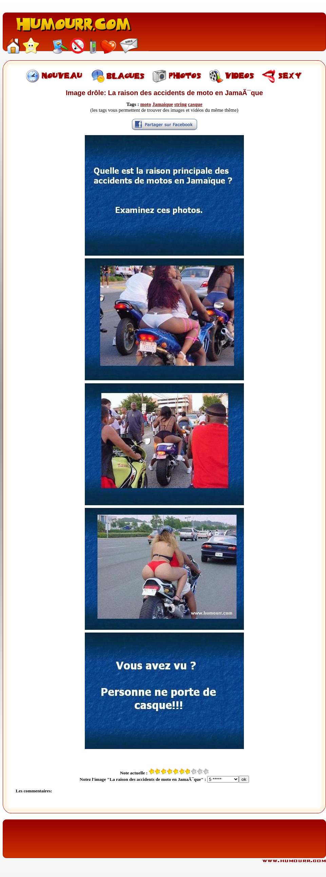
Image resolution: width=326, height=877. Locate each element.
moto (145, 104)
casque (195, 104)
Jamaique (162, 104)
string (180, 104)
